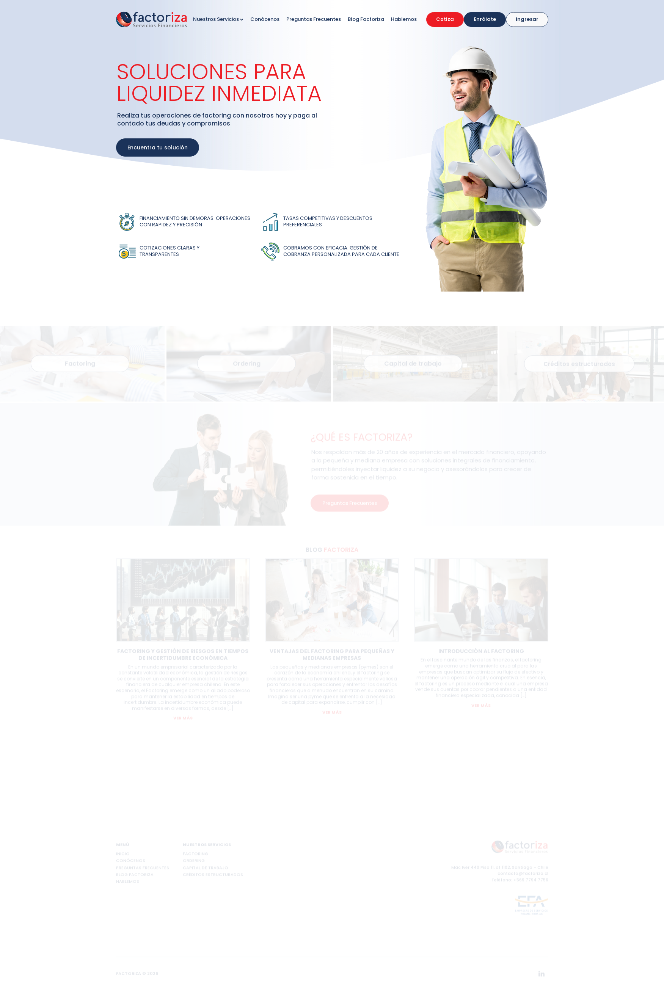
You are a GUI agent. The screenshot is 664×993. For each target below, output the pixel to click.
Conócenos (264, 19)
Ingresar (527, 19)
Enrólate (485, 19)
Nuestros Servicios (218, 19)
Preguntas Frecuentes (313, 19)
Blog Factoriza (366, 19)
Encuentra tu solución (157, 147)
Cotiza (445, 19)
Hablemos (404, 19)
